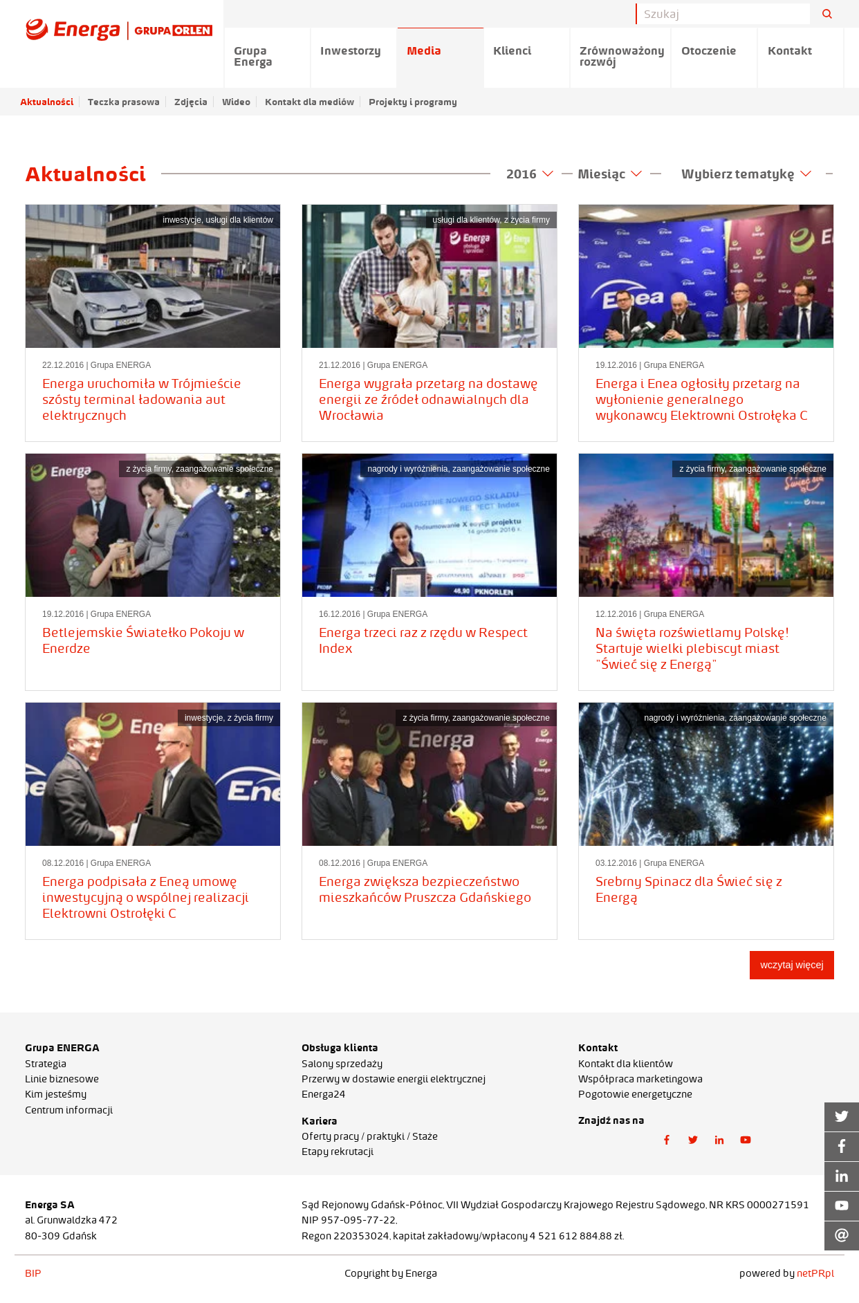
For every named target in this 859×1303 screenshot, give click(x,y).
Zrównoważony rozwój (622, 56)
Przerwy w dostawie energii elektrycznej (394, 1079)
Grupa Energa (253, 56)
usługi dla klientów (239, 220)
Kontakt (790, 50)
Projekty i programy (413, 101)
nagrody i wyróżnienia (407, 469)
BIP (33, 1273)
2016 (529, 173)
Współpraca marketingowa (640, 1079)
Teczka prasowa (124, 101)
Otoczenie (709, 50)
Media (424, 50)
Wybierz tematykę (746, 173)
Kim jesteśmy (55, 1094)
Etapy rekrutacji (337, 1151)
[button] (667, 1140)
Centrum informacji (69, 1110)
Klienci (512, 50)
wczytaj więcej (791, 964)
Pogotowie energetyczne (635, 1094)
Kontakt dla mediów (309, 101)
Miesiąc (610, 173)
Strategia (45, 1063)
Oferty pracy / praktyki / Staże (370, 1136)
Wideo (236, 101)
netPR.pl (815, 1273)
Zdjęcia (190, 101)
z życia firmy (527, 220)
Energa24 (324, 1094)
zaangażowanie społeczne (224, 469)
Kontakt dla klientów (625, 1063)
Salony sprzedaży (342, 1063)
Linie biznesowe (62, 1079)
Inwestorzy (350, 50)
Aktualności (46, 101)
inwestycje (182, 220)
